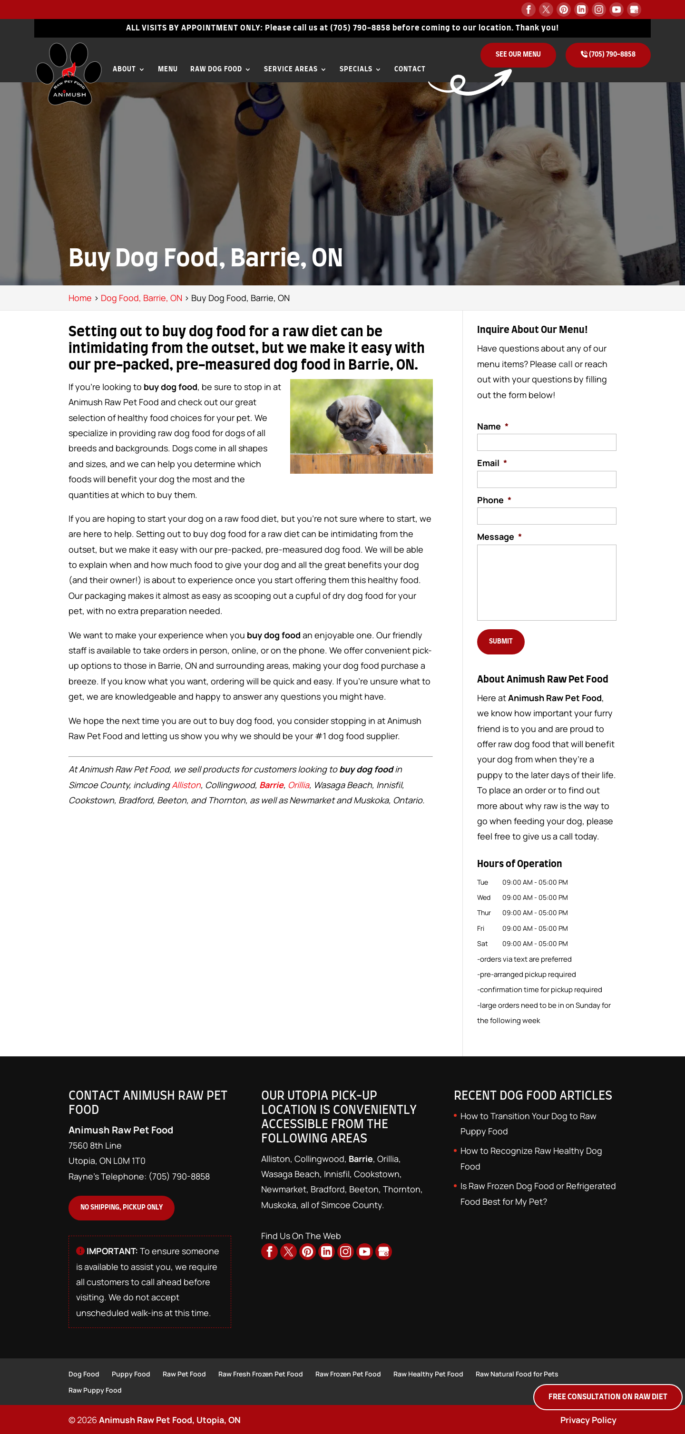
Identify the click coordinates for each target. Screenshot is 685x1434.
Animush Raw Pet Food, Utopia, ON (170, 1419)
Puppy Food (131, 1372)
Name (493, 426)
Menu (168, 69)
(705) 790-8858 (360, 28)
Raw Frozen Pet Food (348, 1372)
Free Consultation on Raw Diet (607, 1397)
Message (499, 536)
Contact (410, 69)
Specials (356, 69)
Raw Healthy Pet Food (428, 1372)
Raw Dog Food (216, 69)
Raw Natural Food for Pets (517, 1372)
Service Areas (291, 69)
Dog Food (83, 1372)
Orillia (298, 784)
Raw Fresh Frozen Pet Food (260, 1372)
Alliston (186, 784)
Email (492, 463)
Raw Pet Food (184, 1372)
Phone (494, 500)
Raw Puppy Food (95, 1389)
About (124, 69)
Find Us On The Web (301, 1233)
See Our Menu (518, 54)
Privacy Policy (587, 1419)
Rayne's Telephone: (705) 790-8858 (139, 1174)
